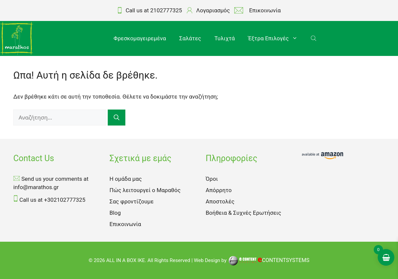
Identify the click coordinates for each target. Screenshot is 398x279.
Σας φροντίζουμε (131, 201)
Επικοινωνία (125, 224)
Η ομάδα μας (125, 178)
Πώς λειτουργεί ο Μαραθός (145, 190)
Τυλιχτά (224, 38)
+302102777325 (64, 199)
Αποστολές (220, 201)
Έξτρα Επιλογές (276, 38)
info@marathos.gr (36, 187)
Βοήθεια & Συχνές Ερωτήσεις (243, 212)
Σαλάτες (190, 38)
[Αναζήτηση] (116, 118)
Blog (115, 212)
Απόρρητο (219, 190)
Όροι (212, 178)
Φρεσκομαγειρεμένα (140, 38)
